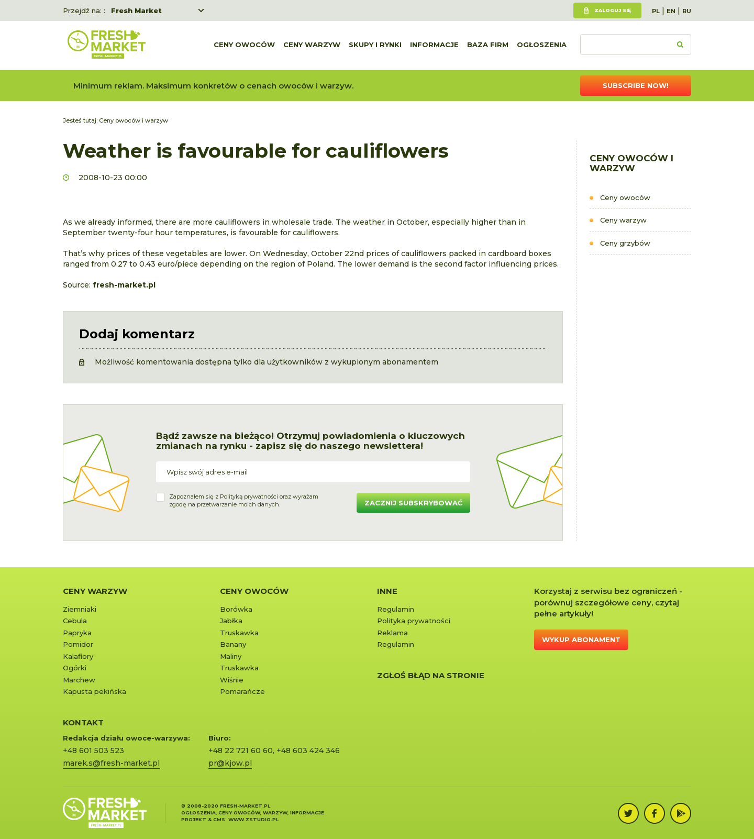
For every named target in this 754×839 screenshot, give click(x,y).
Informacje (434, 45)
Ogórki (74, 668)
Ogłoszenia (542, 45)
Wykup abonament (581, 639)
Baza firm (487, 45)
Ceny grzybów (625, 243)
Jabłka (231, 620)
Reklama (392, 632)
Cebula (75, 620)
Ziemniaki (79, 609)
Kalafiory (78, 656)
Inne (387, 591)
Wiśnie (231, 680)
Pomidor (78, 644)
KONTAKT (83, 722)
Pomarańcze (242, 691)
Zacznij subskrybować (413, 503)
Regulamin (395, 609)
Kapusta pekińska (94, 691)
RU (686, 11)
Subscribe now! (636, 85)
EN (671, 11)
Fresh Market (136, 10)
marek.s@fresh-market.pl (111, 763)
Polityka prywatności (413, 620)
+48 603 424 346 (308, 750)
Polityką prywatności (249, 496)
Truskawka (239, 632)
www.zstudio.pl (253, 819)
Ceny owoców (244, 45)
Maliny (230, 656)
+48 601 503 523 (93, 750)
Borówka (236, 609)
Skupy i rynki (375, 45)
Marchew (79, 680)
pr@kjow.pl (230, 763)
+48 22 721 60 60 (240, 750)
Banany (233, 644)
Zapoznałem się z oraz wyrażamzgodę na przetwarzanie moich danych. (243, 501)
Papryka (77, 632)
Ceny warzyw (311, 45)
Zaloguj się (612, 10)
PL (656, 11)
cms (219, 819)
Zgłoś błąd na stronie (430, 675)
